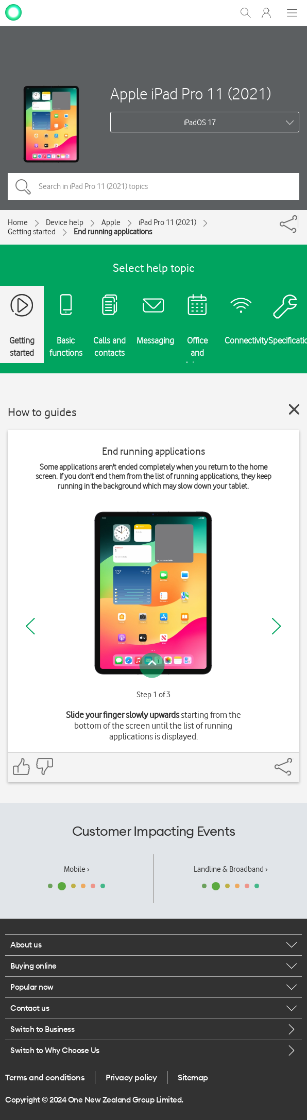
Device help (64, 222)
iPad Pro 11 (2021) (167, 222)
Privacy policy (131, 1077)
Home (18, 222)
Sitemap (193, 1077)
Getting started (32, 231)
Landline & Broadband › (231, 869)
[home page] (13, 11)
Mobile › (77, 869)
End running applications (113, 231)
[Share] (298, 221)
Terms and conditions (44, 1077)
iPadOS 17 (199, 122)
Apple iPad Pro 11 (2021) (190, 93)
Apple (111, 222)
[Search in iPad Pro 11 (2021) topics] (153, 186)
